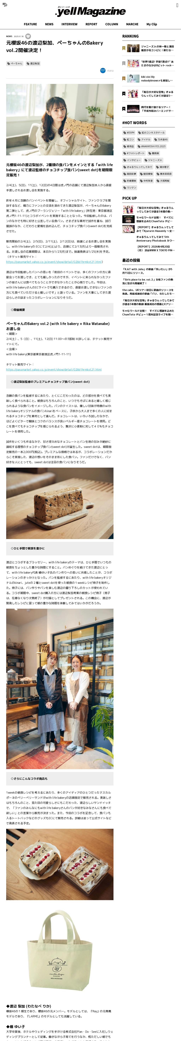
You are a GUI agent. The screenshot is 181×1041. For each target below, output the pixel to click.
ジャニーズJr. (155, 160)
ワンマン (131, 187)
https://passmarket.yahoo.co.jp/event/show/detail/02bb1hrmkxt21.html (54, 262)
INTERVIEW (69, 24)
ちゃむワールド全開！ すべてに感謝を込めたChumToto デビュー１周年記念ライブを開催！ (148, 312)
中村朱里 (148, 180)
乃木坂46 (163, 139)
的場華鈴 (131, 180)
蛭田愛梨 (148, 173)
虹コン (130, 139)
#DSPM (130, 132)
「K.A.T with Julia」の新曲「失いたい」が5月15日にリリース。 (147, 271)
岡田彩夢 (131, 173)
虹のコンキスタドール (153, 132)
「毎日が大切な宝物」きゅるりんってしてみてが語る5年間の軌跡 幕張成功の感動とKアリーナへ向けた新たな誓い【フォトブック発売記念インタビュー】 (148, 302)
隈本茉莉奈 (166, 173)
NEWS (49, 24)
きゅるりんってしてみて (139, 167)
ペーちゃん (16, 63)
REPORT (91, 24)
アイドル (145, 139)
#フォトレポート (136, 153)
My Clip (152, 24)
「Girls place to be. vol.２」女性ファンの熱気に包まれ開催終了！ (147, 281)
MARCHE (132, 24)
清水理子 (164, 167)
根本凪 (130, 146)
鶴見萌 (155, 153)
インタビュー (134, 160)
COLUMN (111, 24)
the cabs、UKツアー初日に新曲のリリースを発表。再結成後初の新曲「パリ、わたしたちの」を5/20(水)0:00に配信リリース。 (148, 292)
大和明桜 (164, 180)
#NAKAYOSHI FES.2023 (153, 146)
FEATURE (30, 24)
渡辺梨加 (34, 63)
